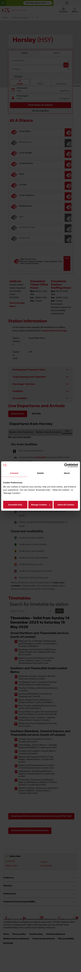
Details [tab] (40, 473)
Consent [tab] (14, 473)
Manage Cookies (40, 505)
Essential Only (15, 505)
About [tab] (67, 473)
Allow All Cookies (65, 505)
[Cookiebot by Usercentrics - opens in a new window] (66, 465)
